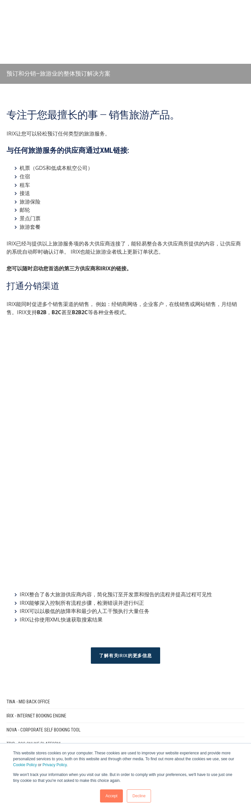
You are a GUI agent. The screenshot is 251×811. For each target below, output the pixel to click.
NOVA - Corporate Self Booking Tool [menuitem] (43, 568)
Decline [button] (138, 796)
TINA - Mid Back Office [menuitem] (28, 540)
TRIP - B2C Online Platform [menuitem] (33, 582)
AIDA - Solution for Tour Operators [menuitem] (44, 596)
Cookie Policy (25, 765)
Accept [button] (112, 796)
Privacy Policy (54, 765)
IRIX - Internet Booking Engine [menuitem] (36, 554)
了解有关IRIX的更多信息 (125, 494)
